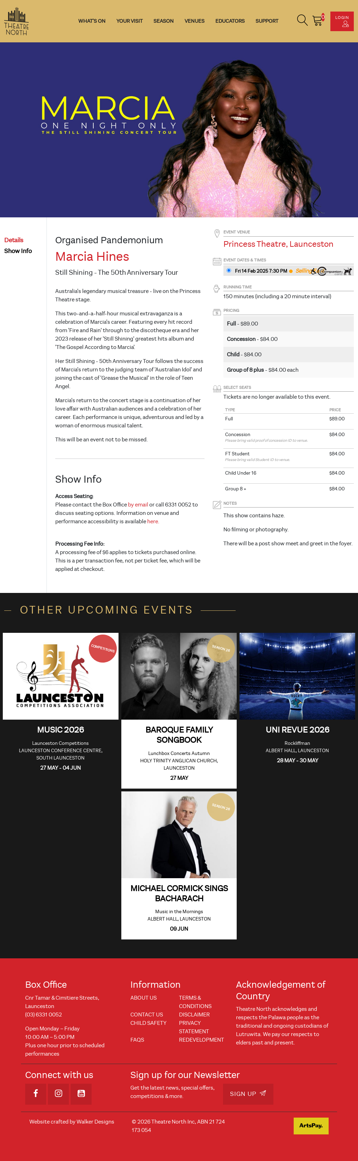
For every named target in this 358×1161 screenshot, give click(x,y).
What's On (92, 21)
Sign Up (248, 1094)
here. (153, 521)
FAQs (137, 1040)
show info (18, 251)
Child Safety (148, 1023)
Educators (230, 21)
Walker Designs (95, 1122)
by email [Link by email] (138, 505)
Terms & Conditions (195, 1002)
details (13, 240)
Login (342, 21)
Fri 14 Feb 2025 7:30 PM (261, 271)
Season (163, 21)
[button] (302, 21)
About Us (143, 998)
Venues (195, 21)
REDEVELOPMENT (201, 1040)
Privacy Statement (194, 1027)
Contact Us (146, 1015)
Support (267, 21)
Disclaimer (194, 1015)
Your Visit (129, 21)
